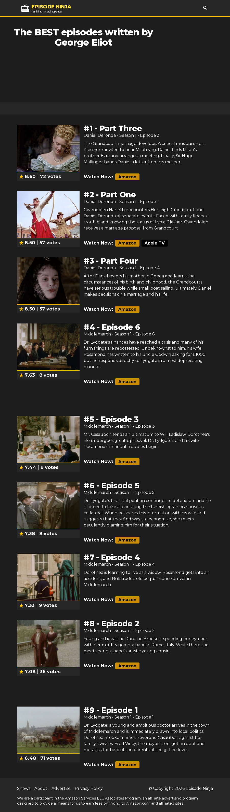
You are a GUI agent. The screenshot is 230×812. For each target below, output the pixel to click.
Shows (23, 788)
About (40, 788)
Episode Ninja (199, 788)
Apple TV (155, 243)
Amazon (127, 176)
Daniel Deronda (100, 135)
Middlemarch (97, 334)
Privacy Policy (89, 788)
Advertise (61, 788)
